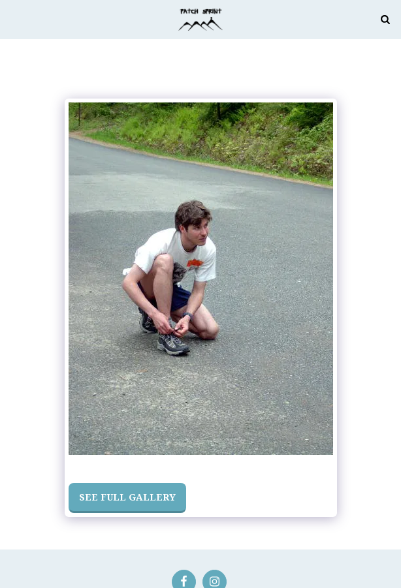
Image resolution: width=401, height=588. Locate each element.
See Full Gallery (127, 497)
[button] (14, 18)
